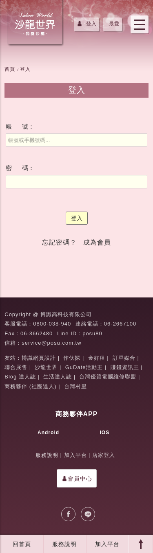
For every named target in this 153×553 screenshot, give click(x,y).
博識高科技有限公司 (66, 314)
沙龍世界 (46, 367)
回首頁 (22, 544)
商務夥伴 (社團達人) (30, 386)
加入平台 (107, 544)
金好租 (96, 358)
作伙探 (71, 358)
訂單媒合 (124, 358)
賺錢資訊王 (125, 367)
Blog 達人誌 (20, 377)
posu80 (92, 333)
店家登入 (103, 455)
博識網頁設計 (39, 358)
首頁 (9, 69)
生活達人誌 (57, 377)
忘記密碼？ (59, 242)
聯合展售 (15, 367)
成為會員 (97, 242)
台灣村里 (75, 386)
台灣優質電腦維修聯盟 (107, 377)
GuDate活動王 (84, 367)
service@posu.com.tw (51, 343)
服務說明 (64, 544)
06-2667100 (120, 324)
